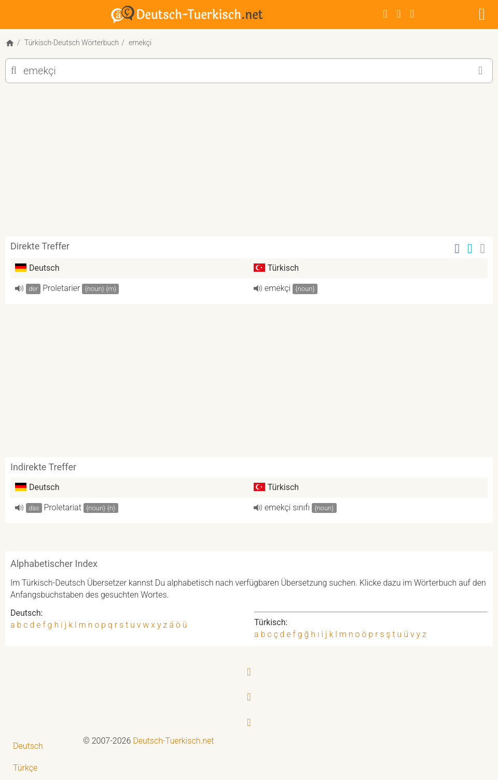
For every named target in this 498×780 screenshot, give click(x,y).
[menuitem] (41, 746)
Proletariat (62, 507)
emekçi (277, 288)
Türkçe (25, 768)
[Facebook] (385, 14)
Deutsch (28, 746)
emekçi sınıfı (287, 507)
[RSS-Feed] (412, 14)
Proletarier (61, 288)
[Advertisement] (249, 163)
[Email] (483, 249)
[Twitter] (399, 14)
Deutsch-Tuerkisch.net (173, 741)
